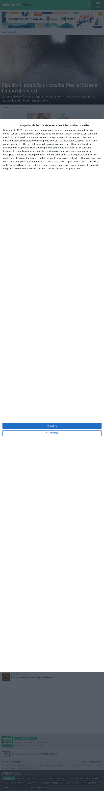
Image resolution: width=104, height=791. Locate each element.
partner (26, 130)
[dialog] (52, 395)
